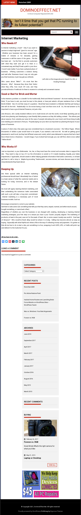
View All (52, 465)
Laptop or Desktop (32, 458)
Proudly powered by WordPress (29, 511)
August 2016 (28, 379)
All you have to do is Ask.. (10, 237)
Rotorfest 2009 (25, 2)
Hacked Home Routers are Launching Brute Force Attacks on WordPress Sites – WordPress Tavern (39, 302)
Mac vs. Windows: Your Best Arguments (38, 311)
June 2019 (27, 334)
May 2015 (27, 385)
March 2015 (28, 391)
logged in (13, 255)
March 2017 (28, 353)
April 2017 (27, 347)
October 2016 (28, 372)
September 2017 (29, 340)
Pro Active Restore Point (32, 293)
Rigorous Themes (56, 511)
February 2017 (29, 359)
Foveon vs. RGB (29, 318)
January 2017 (28, 366)
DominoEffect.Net (40, 10)
